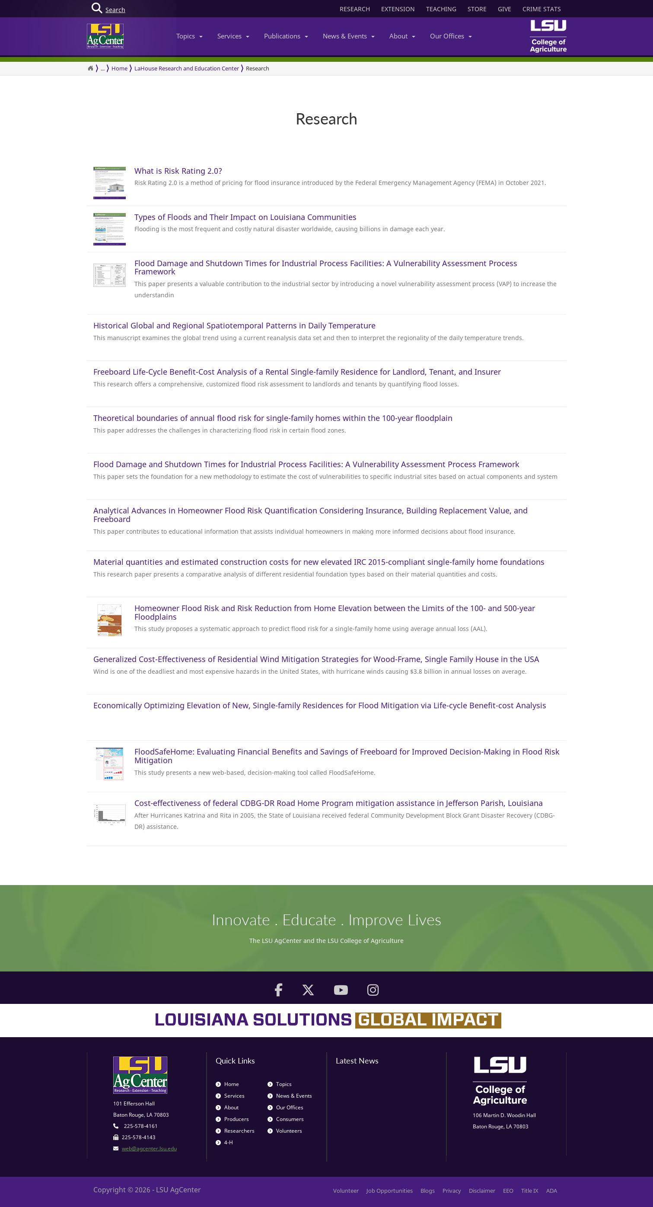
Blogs (427, 1190)
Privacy (452, 1190)
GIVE (504, 9)
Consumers (286, 1119)
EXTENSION (398, 9)
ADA (551, 1190)
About (402, 36)
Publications (286, 36)
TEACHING (441, 9)
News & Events (349, 36)
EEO (508, 1190)
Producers (232, 1119)
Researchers (235, 1130)
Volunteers (285, 1130)
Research (257, 68)
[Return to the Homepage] (90, 68)
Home (119, 68)
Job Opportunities (389, 1190)
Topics (189, 36)
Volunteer (346, 1190)
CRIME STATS (541, 9)
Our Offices (451, 36)
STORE (477, 9)
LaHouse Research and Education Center (186, 68)
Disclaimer (482, 1190)
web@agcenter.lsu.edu (149, 1148)
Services (233, 36)
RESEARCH (355, 9)
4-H (224, 1142)
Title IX (529, 1190)
